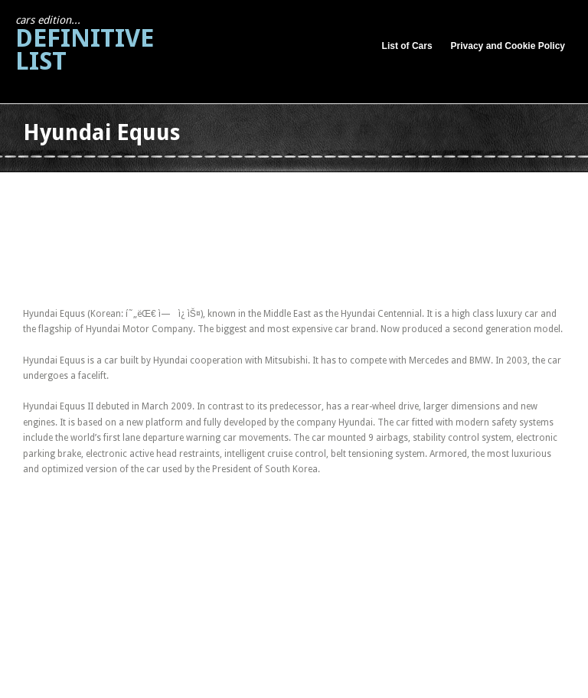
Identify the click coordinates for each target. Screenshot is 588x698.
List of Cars (407, 46)
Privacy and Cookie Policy (508, 46)
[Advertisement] (301, 190)
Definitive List (84, 45)
